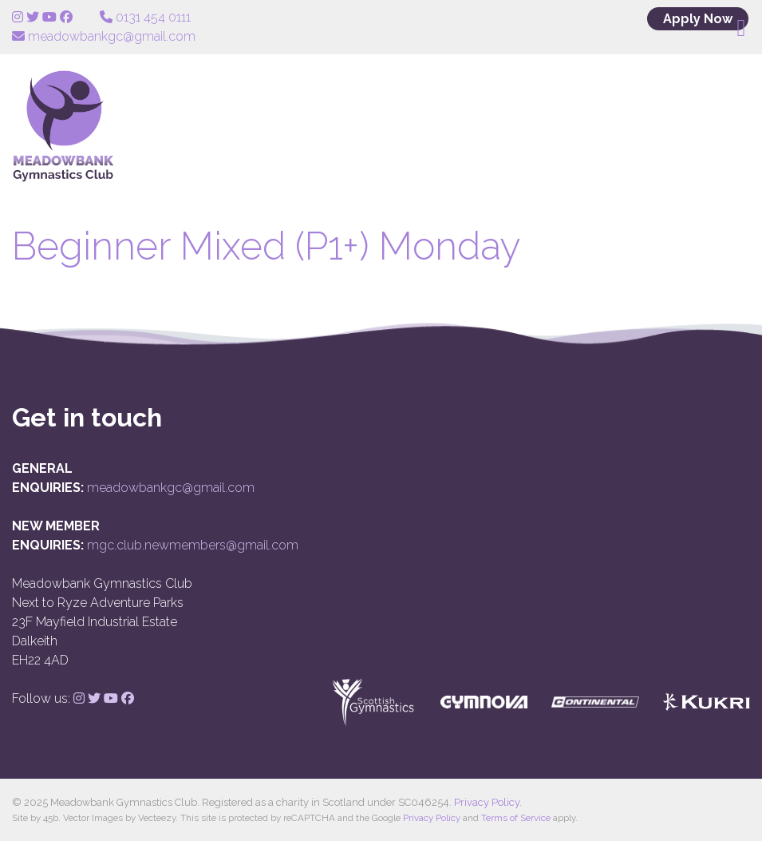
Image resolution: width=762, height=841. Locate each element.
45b (50, 817)
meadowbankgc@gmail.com (171, 487)
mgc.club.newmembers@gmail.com (192, 545)
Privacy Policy (486, 802)
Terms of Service (516, 817)
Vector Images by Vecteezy (119, 817)
